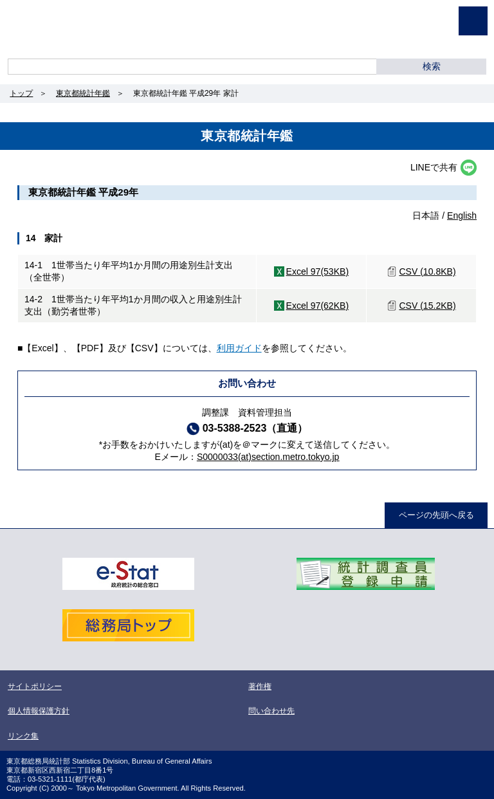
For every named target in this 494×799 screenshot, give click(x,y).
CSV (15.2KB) (427, 305)
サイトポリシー (35, 686)
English (462, 215)
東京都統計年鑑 (83, 93)
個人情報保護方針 (38, 710)
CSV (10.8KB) (427, 271)
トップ (21, 93)
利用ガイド (239, 348)
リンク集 (23, 735)
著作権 (259, 686)
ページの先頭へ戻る (436, 515)
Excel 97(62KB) (317, 305)
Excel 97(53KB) (317, 271)
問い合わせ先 (271, 710)
